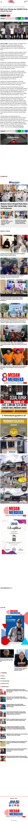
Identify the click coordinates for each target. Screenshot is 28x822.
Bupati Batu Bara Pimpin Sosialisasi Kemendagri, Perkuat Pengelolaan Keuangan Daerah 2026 (20, 222)
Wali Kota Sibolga (22, 6)
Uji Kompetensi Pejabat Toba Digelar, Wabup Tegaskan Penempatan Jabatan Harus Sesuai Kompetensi (11, 299)
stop (8, 15)
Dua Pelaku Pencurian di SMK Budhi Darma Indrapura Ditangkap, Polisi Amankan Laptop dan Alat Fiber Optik (13, 367)
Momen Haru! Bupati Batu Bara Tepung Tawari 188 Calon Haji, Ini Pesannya (14, 206)
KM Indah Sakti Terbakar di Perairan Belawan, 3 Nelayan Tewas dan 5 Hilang (17, 735)
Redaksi (12, 798)
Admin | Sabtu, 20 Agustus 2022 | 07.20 (6, 13)
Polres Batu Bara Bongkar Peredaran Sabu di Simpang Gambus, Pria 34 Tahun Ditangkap (17, 757)
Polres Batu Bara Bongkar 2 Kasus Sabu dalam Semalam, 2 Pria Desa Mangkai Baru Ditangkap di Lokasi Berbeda (16, 713)
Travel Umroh (16, 6)
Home (1, 6)
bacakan (3, 15)
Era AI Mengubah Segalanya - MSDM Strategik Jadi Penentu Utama (20, 669)
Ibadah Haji (5, 6)
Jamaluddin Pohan (10, 6)
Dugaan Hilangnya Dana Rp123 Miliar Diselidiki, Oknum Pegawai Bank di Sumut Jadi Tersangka (16, 705)
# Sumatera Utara (4, 683)
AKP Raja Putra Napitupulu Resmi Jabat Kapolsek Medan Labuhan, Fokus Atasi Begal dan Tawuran (16, 690)
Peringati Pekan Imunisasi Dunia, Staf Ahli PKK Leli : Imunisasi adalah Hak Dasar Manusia (7, 222)
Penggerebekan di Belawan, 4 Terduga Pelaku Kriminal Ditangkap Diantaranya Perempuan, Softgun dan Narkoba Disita (15, 727)
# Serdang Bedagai (4, 680)
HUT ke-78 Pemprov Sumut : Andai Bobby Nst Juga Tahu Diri (7, 660)
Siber (16, 798)
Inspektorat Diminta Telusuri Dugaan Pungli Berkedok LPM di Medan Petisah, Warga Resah (16, 742)
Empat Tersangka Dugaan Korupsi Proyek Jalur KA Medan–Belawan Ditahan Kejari (16, 720)
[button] (26, 0)
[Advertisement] (14, 160)
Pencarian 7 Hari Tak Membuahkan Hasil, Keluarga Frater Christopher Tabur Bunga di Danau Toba (16, 698)
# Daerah (2, 675)
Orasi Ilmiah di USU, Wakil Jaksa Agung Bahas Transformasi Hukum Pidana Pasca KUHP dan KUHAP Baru (13, 344)
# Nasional (2, 678)
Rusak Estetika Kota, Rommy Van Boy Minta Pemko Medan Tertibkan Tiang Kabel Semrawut (16, 750)
